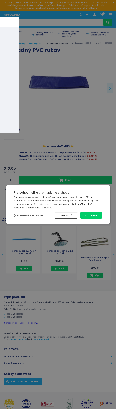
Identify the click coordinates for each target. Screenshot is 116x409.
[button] (28, 215)
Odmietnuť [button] (66, 215)
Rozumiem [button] (91, 215)
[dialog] (58, 204)
